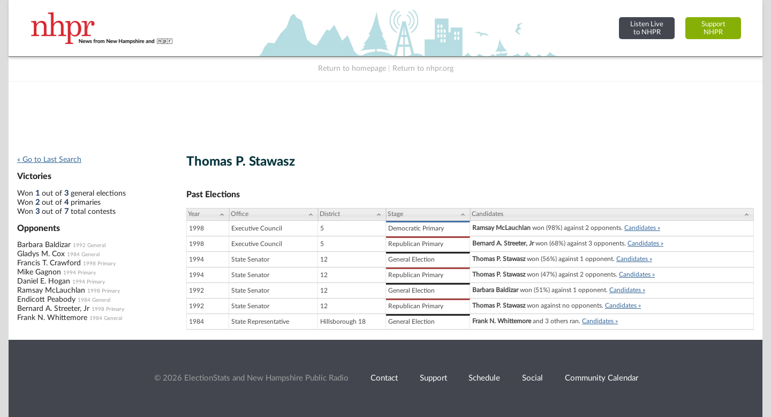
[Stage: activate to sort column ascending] (428, 214)
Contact (384, 378)
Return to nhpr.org (422, 68)
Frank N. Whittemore (52, 318)
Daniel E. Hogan (43, 281)
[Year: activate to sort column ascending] (207, 214)
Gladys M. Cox (41, 254)
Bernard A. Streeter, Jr (53, 308)
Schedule (484, 378)
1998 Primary (99, 263)
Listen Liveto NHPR (646, 28)
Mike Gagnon (39, 272)
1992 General (89, 245)
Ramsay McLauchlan (51, 290)
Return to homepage (352, 68)
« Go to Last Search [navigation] (49, 159)
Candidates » (642, 228)
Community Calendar (601, 378)
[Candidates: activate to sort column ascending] (612, 214)
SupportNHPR (713, 28)
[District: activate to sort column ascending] (352, 214)
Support (433, 378)
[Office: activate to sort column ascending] (273, 214)
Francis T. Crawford (49, 263)
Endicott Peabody (46, 299)
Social (532, 378)
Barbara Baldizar (44, 245)
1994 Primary (79, 272)
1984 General (83, 254)
